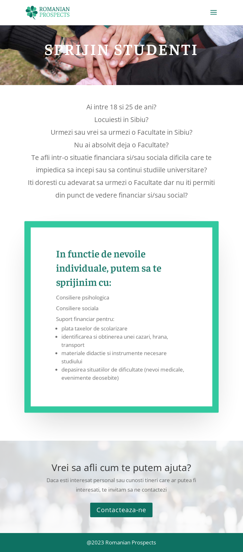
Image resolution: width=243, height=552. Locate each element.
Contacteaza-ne (121, 510)
